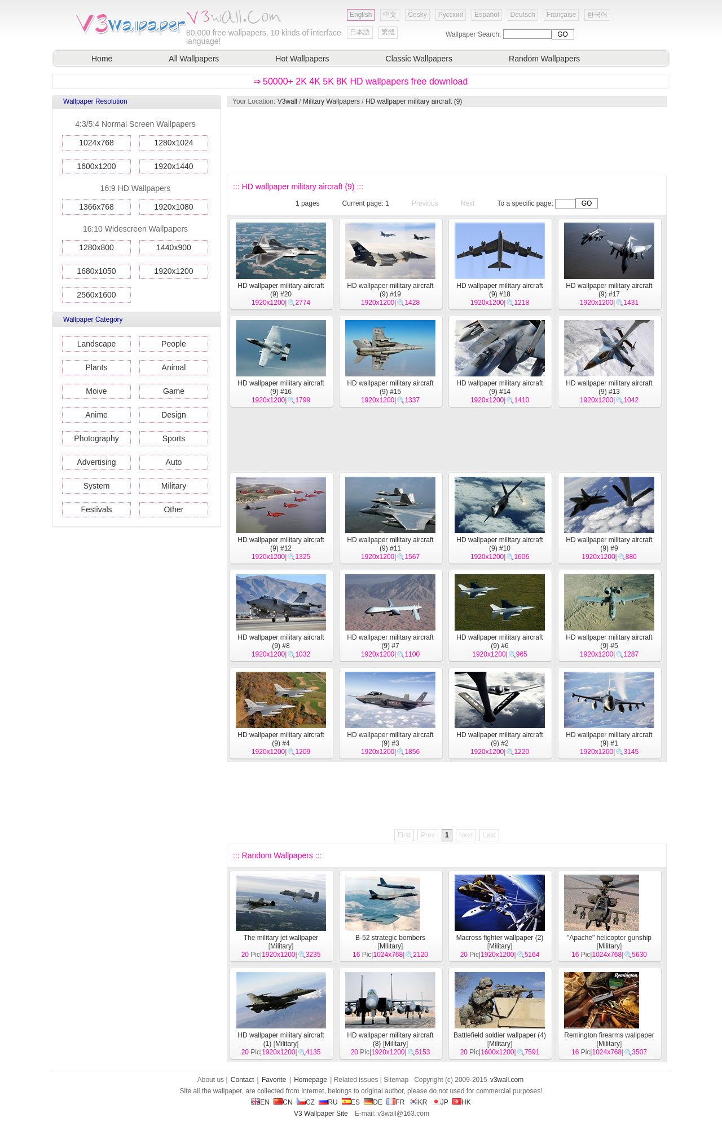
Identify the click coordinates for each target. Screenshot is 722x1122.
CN (283, 1102)
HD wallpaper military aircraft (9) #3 (390, 739)
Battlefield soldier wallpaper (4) (500, 1035)
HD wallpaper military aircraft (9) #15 (390, 387)
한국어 (597, 15)
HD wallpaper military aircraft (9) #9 (609, 544)
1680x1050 (96, 271)
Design (173, 414)
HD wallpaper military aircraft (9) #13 (609, 387)
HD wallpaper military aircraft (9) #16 (280, 387)
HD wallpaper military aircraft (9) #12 (280, 544)
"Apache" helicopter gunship (609, 938)
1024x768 (96, 142)
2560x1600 (96, 294)
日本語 (360, 32)
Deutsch (522, 15)
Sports (173, 438)
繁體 (388, 32)
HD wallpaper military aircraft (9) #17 (609, 290)
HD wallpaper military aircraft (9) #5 (609, 641)
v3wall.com (506, 1080)
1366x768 (96, 206)
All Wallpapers (194, 58)
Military (173, 485)
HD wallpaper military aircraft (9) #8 (280, 641)
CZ (306, 1102)
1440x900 (173, 247)
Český (417, 15)
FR (395, 1102)
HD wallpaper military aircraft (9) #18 (499, 290)
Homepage (310, 1080)
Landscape (96, 343)
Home (101, 58)
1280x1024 (173, 142)
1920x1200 (173, 271)
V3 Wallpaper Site (321, 1113)
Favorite (274, 1080)
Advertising (96, 462)
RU (328, 1102)
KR (418, 1102)
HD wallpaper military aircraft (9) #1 (609, 739)
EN (260, 1102)
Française (561, 15)
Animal (174, 367)
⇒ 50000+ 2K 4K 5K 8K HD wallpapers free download (360, 81)
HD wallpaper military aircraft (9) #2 (499, 739)
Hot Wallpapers (302, 58)
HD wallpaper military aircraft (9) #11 (390, 544)
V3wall (287, 101)
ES (351, 1102)
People (173, 343)
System (96, 485)
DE (373, 1102)
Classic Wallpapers (419, 58)
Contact (242, 1080)
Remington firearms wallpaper (609, 1035)
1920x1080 (173, 206)
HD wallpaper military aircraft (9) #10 (499, 544)
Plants (97, 367)
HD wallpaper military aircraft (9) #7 (390, 641)
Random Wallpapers (544, 58)
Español (486, 15)
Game (173, 391)
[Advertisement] (446, 141)
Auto (174, 462)
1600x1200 (96, 166)
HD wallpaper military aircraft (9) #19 (390, 290)
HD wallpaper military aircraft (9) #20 (280, 290)
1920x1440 (173, 166)
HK (461, 1102)
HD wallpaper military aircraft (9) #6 (499, 641)
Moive (96, 391)
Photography (96, 438)
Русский (451, 15)
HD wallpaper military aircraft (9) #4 (280, 739)
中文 (390, 15)
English (361, 15)
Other (173, 509)
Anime (96, 414)
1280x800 (96, 247)
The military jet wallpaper (281, 938)
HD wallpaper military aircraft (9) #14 (499, 387)
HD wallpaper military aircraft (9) (414, 101)
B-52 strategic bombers (390, 938)
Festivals (96, 509)
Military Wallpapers (331, 101)
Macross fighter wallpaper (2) (500, 938)
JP (440, 1102)
